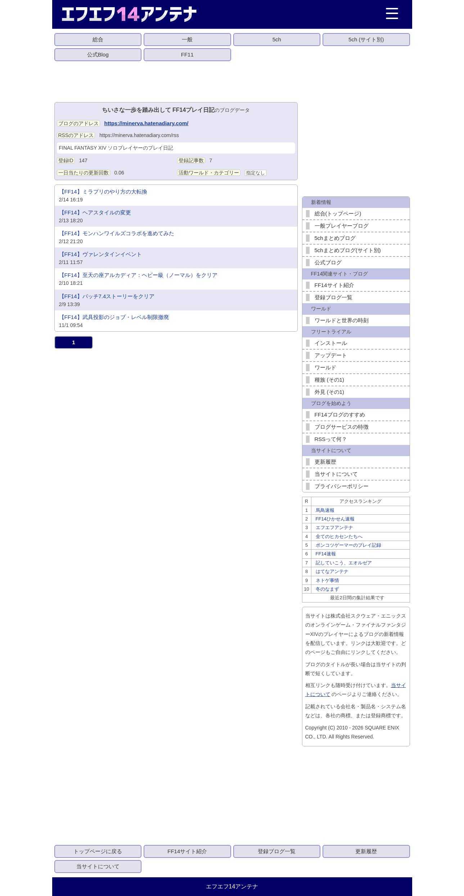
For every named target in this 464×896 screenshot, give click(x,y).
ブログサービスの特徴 (342, 427)
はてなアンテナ (332, 571)
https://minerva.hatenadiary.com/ (146, 123)
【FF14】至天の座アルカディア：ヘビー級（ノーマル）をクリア (138, 275)
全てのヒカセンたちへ (339, 536)
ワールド (325, 367)
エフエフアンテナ (334, 527)
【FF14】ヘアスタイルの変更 (95, 212)
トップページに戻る (97, 851)
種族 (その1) (329, 380)
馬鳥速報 (325, 510)
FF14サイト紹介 (334, 285)
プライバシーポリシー (342, 486)
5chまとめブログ (335, 238)
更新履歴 (325, 462)
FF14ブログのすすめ (340, 414)
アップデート (331, 355)
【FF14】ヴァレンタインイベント (100, 254)
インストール (331, 343)
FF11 (187, 54)
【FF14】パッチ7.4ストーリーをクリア (107, 296)
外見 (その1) (329, 392)
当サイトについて (336, 474)
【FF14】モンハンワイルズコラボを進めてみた (116, 233)
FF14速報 (326, 553)
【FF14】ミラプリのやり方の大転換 (103, 191)
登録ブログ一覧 (333, 297)
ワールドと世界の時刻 (342, 320)
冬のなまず (327, 589)
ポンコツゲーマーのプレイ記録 (348, 545)
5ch (276, 39)
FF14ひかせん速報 (335, 519)
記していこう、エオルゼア (344, 562)
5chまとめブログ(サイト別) (348, 250)
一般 (187, 39)
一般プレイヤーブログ (342, 226)
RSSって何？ (331, 439)
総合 (98, 39)
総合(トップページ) (338, 213)
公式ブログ (328, 262)
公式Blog (98, 54)
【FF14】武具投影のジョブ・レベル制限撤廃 (114, 317)
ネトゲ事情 (327, 580)
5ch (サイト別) (366, 39)
